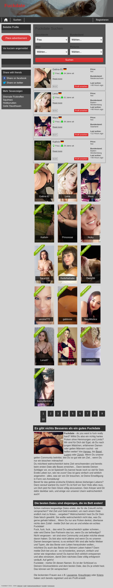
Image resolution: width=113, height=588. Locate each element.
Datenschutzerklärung (34, 586)
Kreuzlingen (84, 575)
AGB (24, 586)
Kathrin (56, 142)
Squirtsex (8, 100)
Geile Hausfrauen (12, 106)
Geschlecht (41, 34)
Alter (38, 47)
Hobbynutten (9, 103)
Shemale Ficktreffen (13, 97)
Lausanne (72, 575)
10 (43, 419)
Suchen (17, 20)
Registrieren (102, 20)
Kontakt (44, 586)
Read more (57, 79)
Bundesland (77, 34)
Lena (55, 93)
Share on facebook (14, 78)
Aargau (87, 451)
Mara (55, 117)
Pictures (74, 47)
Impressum (51, 586)
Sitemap (19, 586)
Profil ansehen (81, 86)
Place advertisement (16, 38)
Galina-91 (58, 69)
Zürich (80, 454)
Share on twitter (13, 82)
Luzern (67, 454)
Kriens (100, 575)
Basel (99, 451)
